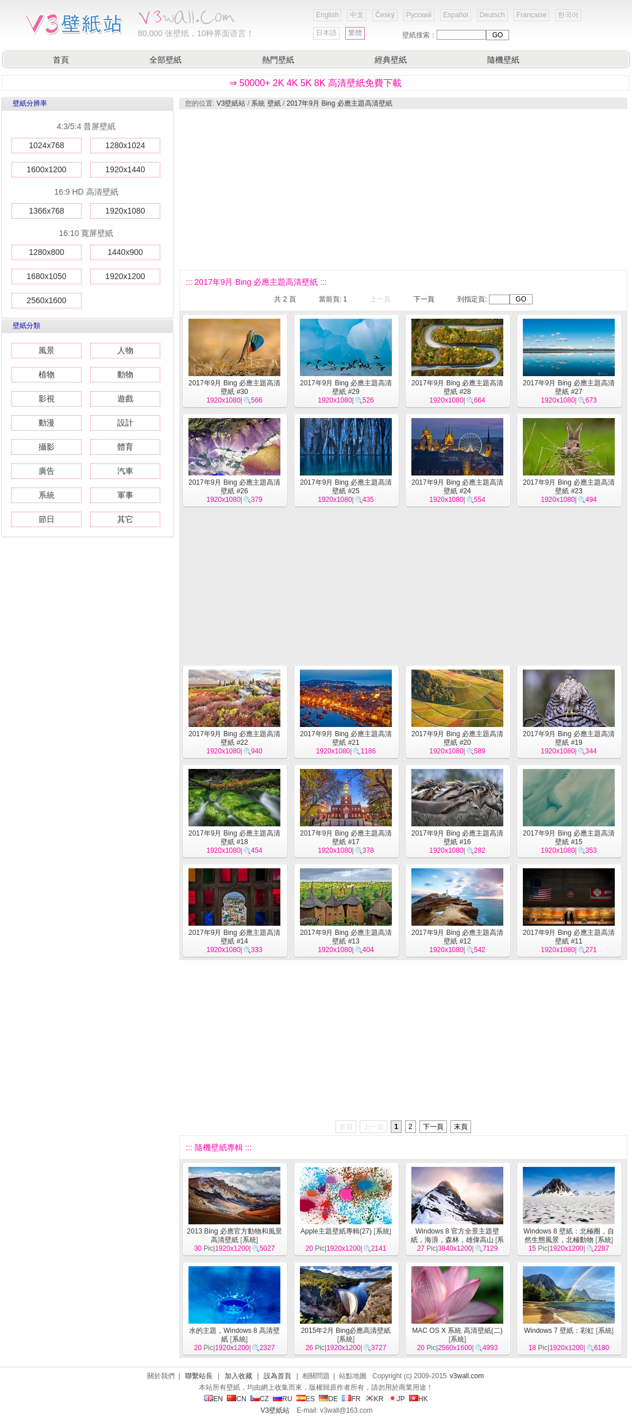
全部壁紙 (165, 59)
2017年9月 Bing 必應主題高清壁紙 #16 (457, 837)
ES (305, 1399)
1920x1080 (125, 210)
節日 (46, 519)
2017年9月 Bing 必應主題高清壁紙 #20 (457, 738)
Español (455, 15)
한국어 (568, 15)
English (327, 15)
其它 (125, 519)
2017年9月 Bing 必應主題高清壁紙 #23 (569, 486)
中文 (357, 15)
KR (374, 1399)
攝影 (46, 446)
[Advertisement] (272, 189)
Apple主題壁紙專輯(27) (336, 1231)
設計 (125, 422)
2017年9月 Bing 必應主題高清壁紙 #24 (457, 486)
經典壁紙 (391, 59)
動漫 (46, 422)
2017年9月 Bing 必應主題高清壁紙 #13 (346, 937)
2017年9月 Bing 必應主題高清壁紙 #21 (346, 738)
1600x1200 (46, 169)
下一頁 (424, 299)
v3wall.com (467, 1376)
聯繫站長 (199, 1376)
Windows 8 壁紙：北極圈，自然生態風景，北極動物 (568, 1235)
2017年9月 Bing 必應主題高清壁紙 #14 (234, 937)
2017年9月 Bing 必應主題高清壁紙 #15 (569, 837)
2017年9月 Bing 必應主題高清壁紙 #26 (234, 486)
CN (236, 1399)
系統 (46, 495)
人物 (125, 350)
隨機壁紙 (503, 59)
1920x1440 (125, 169)
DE (328, 1399)
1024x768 (46, 145)
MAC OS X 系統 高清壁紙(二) (457, 1331)
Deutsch (492, 15)
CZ (260, 1399)
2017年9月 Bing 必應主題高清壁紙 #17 (346, 837)
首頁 (61, 59)
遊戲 (125, 398)
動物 (125, 374)
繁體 (355, 33)
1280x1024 (125, 145)
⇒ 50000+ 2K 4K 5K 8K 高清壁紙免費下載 (315, 83)
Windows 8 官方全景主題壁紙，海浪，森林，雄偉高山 (455, 1235)
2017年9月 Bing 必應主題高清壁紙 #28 (457, 387)
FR (351, 1399)
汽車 (125, 470)
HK (418, 1399)
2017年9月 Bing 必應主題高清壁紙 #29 (346, 387)
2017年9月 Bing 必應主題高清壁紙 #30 (234, 387)
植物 (46, 374)
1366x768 (46, 210)
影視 (46, 398)
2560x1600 (46, 300)
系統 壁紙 (265, 103)
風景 (46, 350)
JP (396, 1399)
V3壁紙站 (231, 103)
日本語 (326, 33)
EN (213, 1399)
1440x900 (125, 252)
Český (384, 15)
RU (282, 1399)
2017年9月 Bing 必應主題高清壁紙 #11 (569, 937)
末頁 (461, 1127)
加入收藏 (238, 1376)
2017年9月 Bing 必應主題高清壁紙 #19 (569, 738)
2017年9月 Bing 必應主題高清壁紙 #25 (346, 486)
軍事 (125, 495)
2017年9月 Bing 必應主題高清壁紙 (339, 103)
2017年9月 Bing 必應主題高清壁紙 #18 (234, 837)
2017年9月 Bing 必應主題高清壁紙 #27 (569, 387)
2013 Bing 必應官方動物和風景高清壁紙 (234, 1235)
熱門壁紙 (278, 59)
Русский (419, 15)
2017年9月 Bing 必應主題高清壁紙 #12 (457, 937)
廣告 (46, 470)
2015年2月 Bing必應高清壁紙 (346, 1331)
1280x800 (46, 252)
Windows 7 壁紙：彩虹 (559, 1331)
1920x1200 (125, 276)
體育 (125, 446)
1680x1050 (46, 276)
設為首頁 (277, 1376)
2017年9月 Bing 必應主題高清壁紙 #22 (234, 738)
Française (532, 15)
